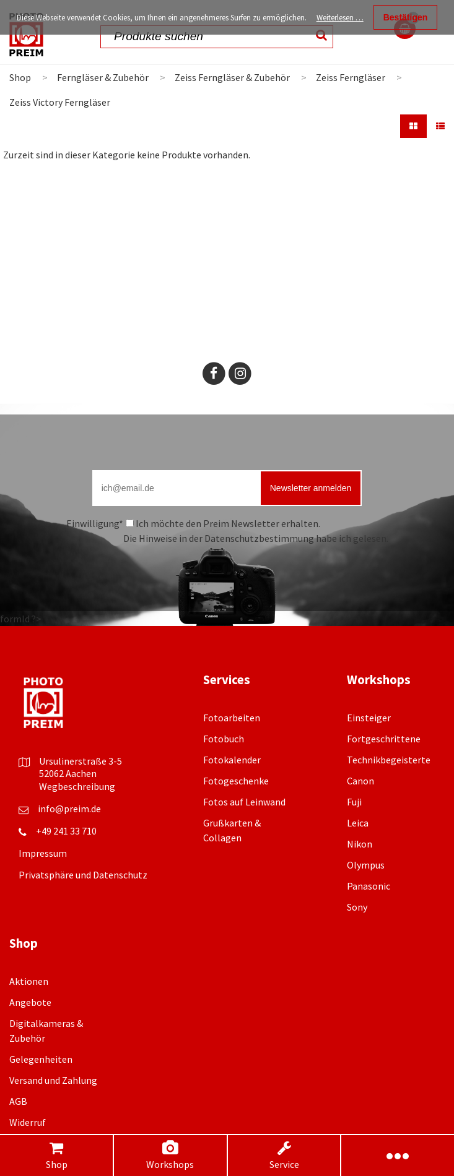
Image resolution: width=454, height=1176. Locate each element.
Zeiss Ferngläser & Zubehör (232, 77)
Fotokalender (232, 759)
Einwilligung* (94, 523)
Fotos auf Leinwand (244, 802)
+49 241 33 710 (66, 831)
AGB (18, 1101)
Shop (56, 1155)
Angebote (30, 1002)
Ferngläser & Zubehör (103, 77)
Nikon (359, 844)
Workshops (170, 1155)
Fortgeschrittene (384, 738)
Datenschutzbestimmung (259, 538)
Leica (358, 823)
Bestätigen (405, 17)
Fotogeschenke (236, 781)
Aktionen (28, 981)
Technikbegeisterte (388, 759)
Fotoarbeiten (231, 717)
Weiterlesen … (340, 17)
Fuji (354, 802)
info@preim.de (69, 808)
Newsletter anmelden (311, 488)
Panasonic (368, 886)
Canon (360, 781)
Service (284, 1155)
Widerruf (27, 1122)
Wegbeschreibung (77, 786)
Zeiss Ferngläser (350, 77)
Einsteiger (369, 717)
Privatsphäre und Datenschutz (83, 875)
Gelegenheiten (40, 1059)
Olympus (366, 865)
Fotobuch (223, 738)
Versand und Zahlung (53, 1080)
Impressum (43, 853)
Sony (357, 907)
